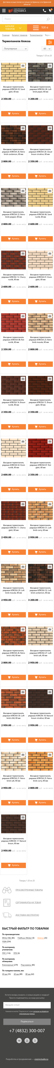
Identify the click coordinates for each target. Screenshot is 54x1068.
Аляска (40, 938)
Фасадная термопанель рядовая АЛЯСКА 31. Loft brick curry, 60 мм (40, 527)
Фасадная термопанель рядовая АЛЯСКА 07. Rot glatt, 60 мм (40, 465)
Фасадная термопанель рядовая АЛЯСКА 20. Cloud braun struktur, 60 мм (40, 151)
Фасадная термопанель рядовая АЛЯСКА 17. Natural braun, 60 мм (13, 841)
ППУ (16, 953)
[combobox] (15, 48)
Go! (48, 19)
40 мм (5, 974)
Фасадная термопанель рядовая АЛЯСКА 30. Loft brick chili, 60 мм (13, 715)
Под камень (26, 965)
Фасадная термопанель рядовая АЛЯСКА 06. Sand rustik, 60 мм (40, 214)
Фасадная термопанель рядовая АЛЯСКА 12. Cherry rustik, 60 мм (14, 277)
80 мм (28, 974)
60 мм (16, 974)
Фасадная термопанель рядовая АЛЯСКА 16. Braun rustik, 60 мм (13, 402)
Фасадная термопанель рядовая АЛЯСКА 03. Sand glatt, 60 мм (13, 89)
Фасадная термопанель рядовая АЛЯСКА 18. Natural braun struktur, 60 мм (40, 715)
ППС (4, 953)
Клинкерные (8, 965)
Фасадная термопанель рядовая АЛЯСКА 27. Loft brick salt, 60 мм (40, 653)
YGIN (4, 942)
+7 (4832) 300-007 (44, 10)
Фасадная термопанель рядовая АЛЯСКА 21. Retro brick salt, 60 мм (13, 778)
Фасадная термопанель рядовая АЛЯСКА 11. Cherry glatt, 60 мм (14, 527)
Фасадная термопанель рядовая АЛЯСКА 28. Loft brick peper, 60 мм (40, 89)
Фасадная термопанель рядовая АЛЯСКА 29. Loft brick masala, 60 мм (13, 590)
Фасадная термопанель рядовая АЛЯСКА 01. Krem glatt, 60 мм (40, 277)
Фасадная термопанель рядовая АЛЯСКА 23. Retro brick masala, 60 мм (40, 339)
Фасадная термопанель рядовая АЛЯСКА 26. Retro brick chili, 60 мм (13, 653)
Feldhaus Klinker (25, 938)
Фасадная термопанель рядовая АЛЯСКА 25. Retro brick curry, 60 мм (40, 778)
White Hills (7, 938)
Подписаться (27, 1022)
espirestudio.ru (41, 1059)
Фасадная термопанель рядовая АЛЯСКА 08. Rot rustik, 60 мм (13, 339)
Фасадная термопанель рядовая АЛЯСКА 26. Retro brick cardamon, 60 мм (13, 151)
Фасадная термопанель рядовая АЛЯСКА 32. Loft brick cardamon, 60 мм (40, 590)
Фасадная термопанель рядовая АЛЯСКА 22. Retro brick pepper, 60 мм (13, 214)
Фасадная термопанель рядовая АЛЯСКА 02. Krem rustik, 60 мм (13, 465)
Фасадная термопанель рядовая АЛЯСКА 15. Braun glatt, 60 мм (40, 402)
